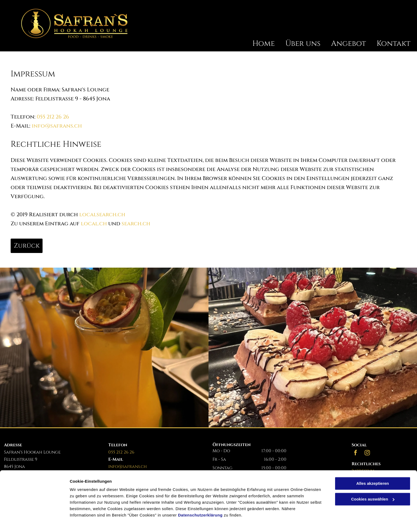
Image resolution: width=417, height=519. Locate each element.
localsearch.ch (102, 214)
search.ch (136, 223)
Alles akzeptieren (372, 462)
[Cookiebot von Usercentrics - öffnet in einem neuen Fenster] (34, 509)
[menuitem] (258, 43)
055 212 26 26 (53, 116)
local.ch (94, 223)
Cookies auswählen (88, 508)
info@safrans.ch (57, 125)
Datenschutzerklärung (200, 494)
